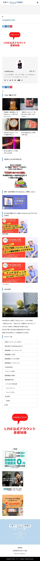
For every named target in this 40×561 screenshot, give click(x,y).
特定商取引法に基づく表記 (20, 550)
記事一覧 (31, 71)
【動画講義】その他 (9, 354)
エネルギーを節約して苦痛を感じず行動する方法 (15, 326)
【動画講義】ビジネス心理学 (11, 358)
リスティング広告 (10, 371)
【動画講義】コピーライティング (13, 350)
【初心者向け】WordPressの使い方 (13, 346)
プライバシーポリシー (20, 553)
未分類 (8, 400)
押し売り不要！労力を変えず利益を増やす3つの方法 (16, 329)
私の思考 (7, 396)
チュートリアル (10, 392)
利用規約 (20, 547)
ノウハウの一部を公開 (11, 384)
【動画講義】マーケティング (11, 363)
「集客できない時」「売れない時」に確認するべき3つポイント (19, 323)
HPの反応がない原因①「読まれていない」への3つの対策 (17, 320)
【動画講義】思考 (9, 379)
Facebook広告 (9, 367)
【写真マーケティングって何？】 (13, 342)
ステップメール (10, 388)
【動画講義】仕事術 (9, 375)
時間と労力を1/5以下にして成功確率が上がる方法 (15, 332)
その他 (6, 405)
